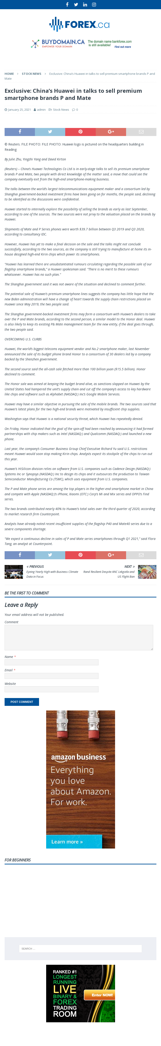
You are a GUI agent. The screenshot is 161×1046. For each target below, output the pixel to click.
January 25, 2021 (19, 109)
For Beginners (18, 860)
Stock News (61, 109)
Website (10, 683)
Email (9, 670)
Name (9, 657)
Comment (11, 622)
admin (41, 109)
